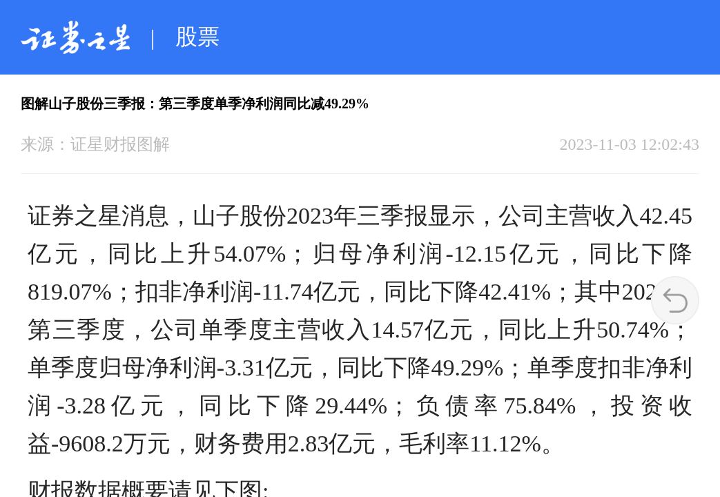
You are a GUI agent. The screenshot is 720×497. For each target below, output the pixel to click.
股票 (197, 36)
